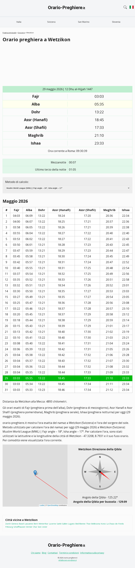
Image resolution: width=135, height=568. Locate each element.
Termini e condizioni (69, 552)
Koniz (103, 523)
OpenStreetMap (52, 505)
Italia (18, 21)
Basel (21, 523)
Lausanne (28, 523)
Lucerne (52, 523)
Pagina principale (9, 32)
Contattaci (53, 552)
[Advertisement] (67, 64)
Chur (35, 526)
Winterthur (43, 523)
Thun (88, 523)
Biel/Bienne (80, 523)
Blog (44, 552)
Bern (36, 523)
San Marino (83, 21)
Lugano (71, 523)
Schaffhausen (19, 526)
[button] (35, 473)
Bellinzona (95, 523)
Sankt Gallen (62, 523)
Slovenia (116, 21)
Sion (39, 526)
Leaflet (42, 505)
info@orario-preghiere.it (68, 560)
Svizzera (51, 21)
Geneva (14, 523)
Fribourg (9, 526)
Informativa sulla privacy (92, 552)
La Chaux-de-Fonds (115, 523)
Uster (44, 526)
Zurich (8, 523)
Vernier (29, 526)
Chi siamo (36, 552)
